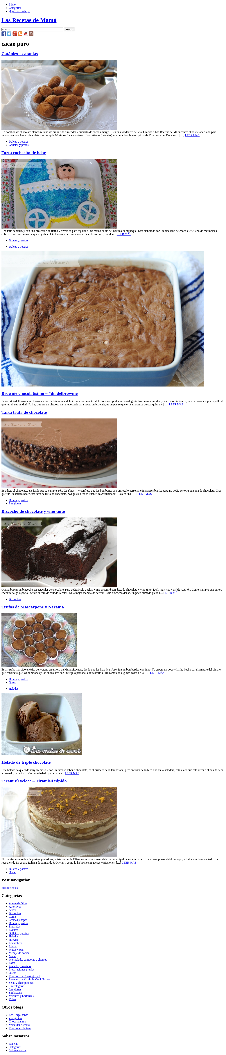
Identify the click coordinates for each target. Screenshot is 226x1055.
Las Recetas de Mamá (28, 20)
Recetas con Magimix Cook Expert (29, 979)
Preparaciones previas (22, 969)
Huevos (13, 939)
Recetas (13, 1043)
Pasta (12, 962)
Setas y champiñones (21, 982)
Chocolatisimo (17, 1021)
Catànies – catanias (19, 53)
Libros (13, 946)
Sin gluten (15, 503)
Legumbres (15, 943)
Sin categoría (16, 986)
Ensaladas (15, 926)
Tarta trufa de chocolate (24, 412)
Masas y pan (16, 949)
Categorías (15, 7)
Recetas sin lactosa (20, 1028)
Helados (13, 688)
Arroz (12, 910)
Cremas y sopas (18, 919)
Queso (12, 682)
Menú (12, 956)
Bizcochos (15, 599)
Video (12, 999)
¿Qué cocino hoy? (19, 11)
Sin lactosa (15, 992)
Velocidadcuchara (19, 1024)
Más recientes (9, 887)
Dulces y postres (18, 141)
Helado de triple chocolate (26, 762)
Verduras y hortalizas (21, 996)
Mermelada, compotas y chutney (28, 959)
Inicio (12, 4)
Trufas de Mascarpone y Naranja (32, 607)
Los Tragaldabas (18, 1014)
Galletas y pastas (19, 144)
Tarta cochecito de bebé (23, 152)
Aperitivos (15, 906)
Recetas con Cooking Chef (24, 976)
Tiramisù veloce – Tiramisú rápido (34, 781)
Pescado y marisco (20, 966)
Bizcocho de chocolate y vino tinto (33, 511)
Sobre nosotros (17, 1050)
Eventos (13, 929)
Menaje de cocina (19, 953)
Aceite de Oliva (18, 903)
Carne (12, 916)
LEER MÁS (192, 135)
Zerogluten (15, 1018)
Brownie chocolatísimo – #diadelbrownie (39, 393)
